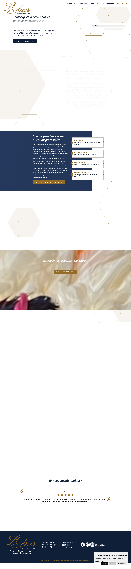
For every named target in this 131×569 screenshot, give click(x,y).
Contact (120, 3)
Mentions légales (74, 560)
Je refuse (112, 563)
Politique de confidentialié (84, 560)
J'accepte (104, 563)
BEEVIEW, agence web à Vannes (61, 560)
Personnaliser (122, 563)
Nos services (83, 3)
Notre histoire (71, 3)
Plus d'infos (101, 561)
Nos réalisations (108, 3)
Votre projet (95, 3)
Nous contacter (24, 41)
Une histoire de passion (49, 182)
